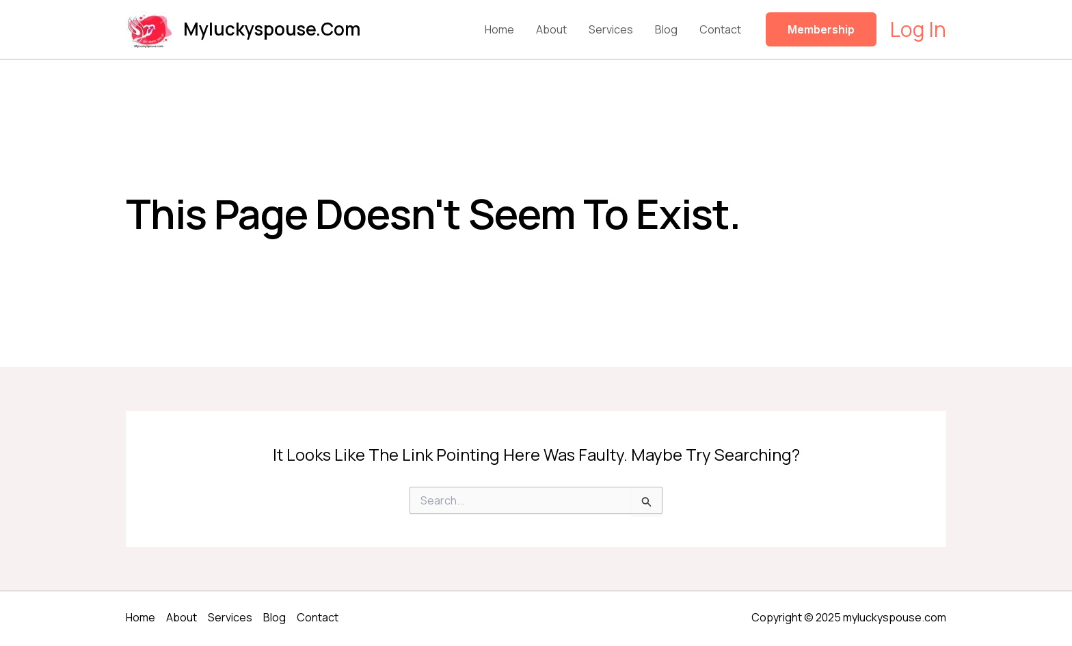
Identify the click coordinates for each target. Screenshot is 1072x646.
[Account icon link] (918, 29)
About (551, 29)
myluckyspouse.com (271, 28)
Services (611, 29)
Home (499, 29)
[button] (821, 29)
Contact (720, 29)
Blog (666, 29)
